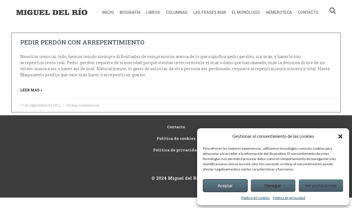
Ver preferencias (321, 185)
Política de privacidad (289, 198)
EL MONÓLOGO (246, 12)
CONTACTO (308, 12)
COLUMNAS (177, 12)
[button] (340, 136)
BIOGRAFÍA (130, 12)
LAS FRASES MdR (209, 12)
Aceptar (225, 185)
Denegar (272, 185)
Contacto (176, 126)
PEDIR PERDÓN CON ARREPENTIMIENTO (82, 42)
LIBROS (153, 12)
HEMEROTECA (279, 12)
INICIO (108, 12)
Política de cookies (255, 198)
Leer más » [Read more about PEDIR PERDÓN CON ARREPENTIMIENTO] (31, 90)
